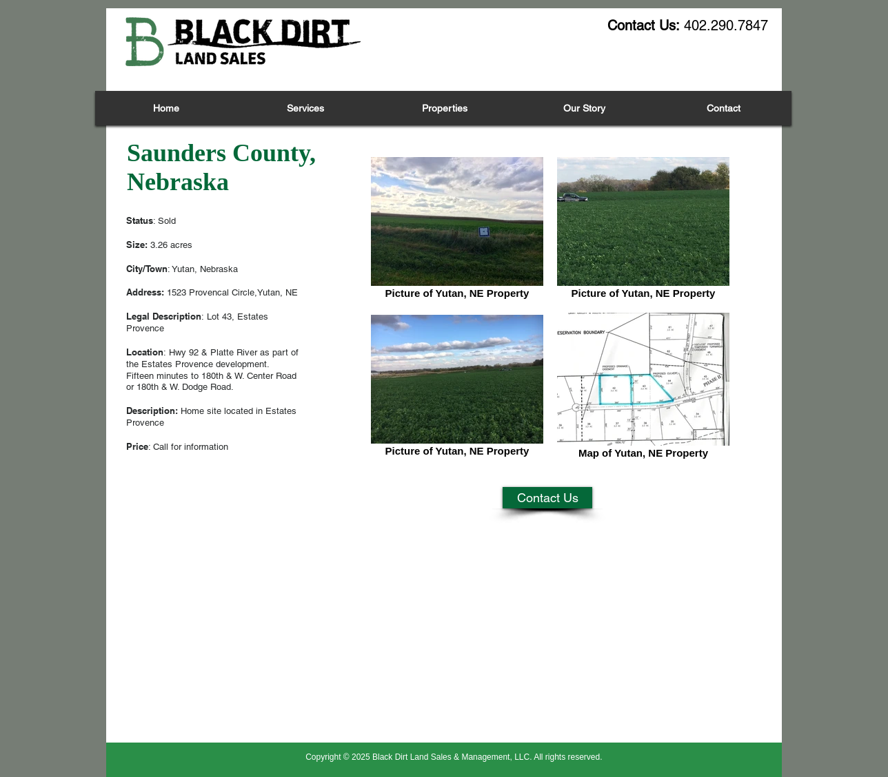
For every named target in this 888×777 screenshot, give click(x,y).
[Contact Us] (547, 497)
